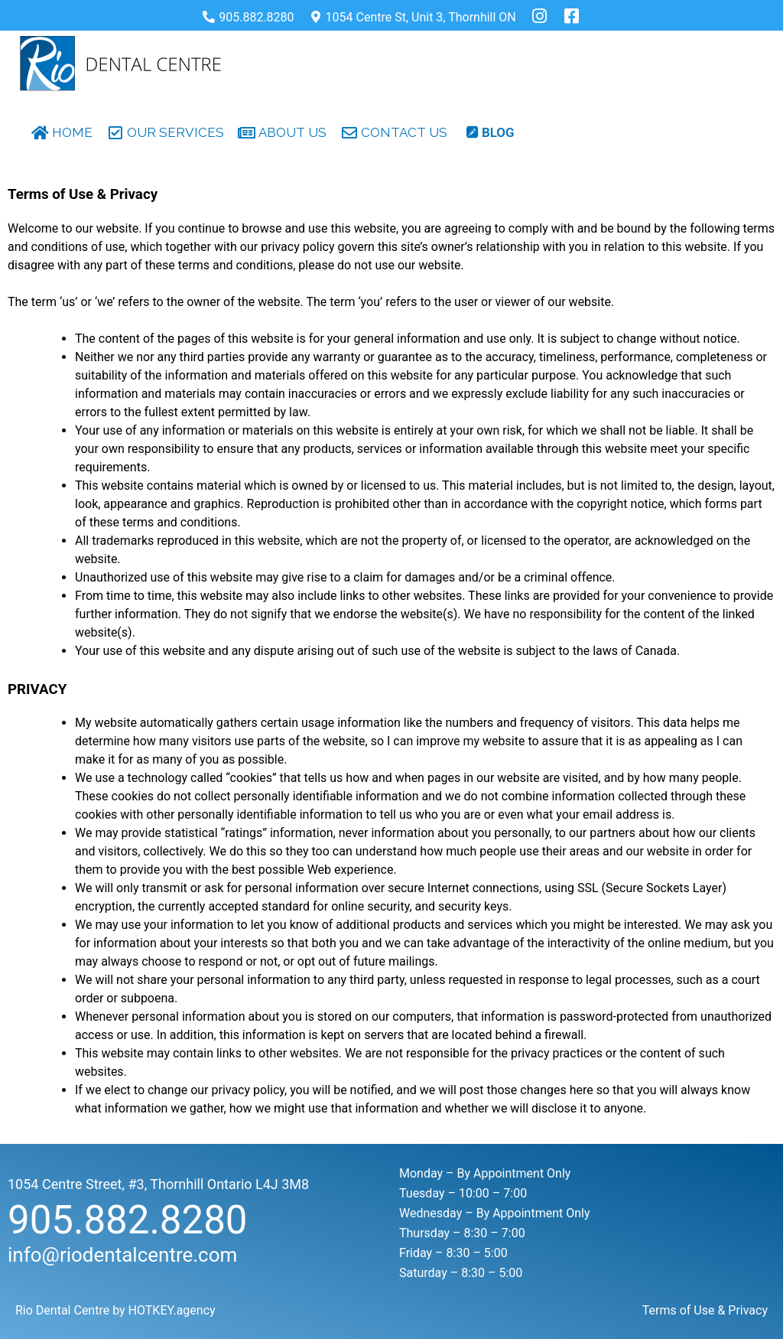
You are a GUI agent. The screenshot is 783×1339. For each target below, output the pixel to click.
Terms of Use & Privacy (705, 1310)
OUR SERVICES (175, 132)
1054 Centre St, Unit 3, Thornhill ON (421, 17)
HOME (72, 132)
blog (498, 132)
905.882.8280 (128, 1220)
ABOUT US (292, 132)
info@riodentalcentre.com (122, 1254)
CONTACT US (404, 132)
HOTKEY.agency (172, 1310)
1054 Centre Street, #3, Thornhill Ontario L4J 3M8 (158, 1184)
